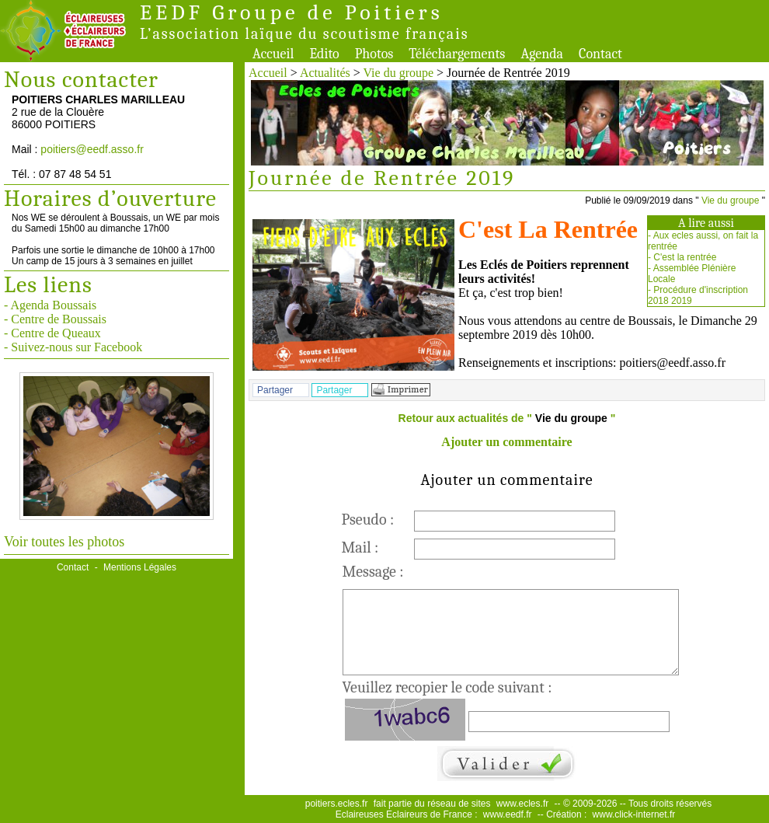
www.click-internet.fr (634, 814)
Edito (324, 54)
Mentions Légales (139, 567)
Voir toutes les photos (64, 541)
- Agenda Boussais (50, 305)
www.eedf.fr (507, 814)
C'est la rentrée (684, 257)
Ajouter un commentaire (506, 441)
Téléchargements (457, 54)
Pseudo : (368, 519)
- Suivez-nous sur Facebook (73, 347)
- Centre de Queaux (52, 333)
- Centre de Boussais (55, 319)
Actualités (325, 72)
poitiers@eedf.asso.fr (92, 149)
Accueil (273, 54)
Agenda (541, 54)
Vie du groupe (399, 72)
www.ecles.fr (522, 803)
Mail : (360, 547)
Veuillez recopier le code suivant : (447, 687)
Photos (374, 54)
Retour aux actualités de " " (507, 418)
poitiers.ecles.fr (336, 803)
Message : (373, 572)
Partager (275, 390)
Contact (600, 54)
